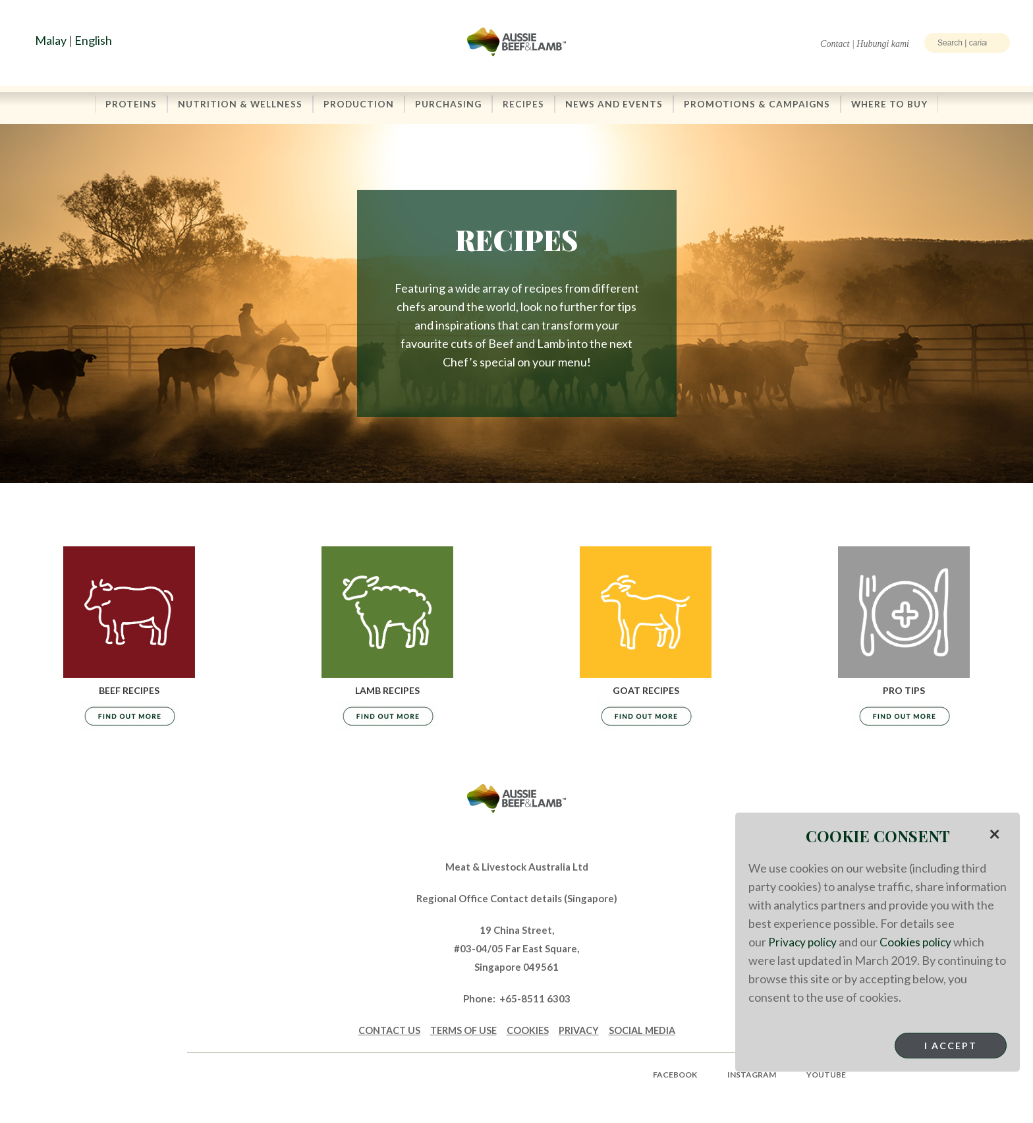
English (93, 40)
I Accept (950, 1045)
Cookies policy (918, 942)
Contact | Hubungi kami (864, 44)
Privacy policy (803, 942)
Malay (51, 40)
